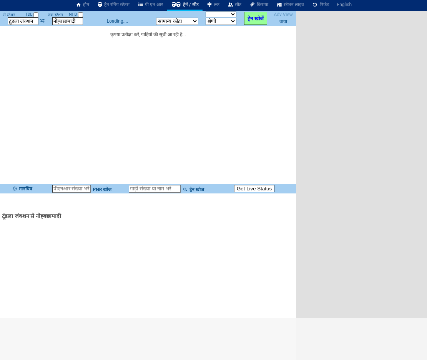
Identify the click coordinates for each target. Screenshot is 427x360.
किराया (258, 4)
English (344, 4)
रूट (213, 4)
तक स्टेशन (55, 15)
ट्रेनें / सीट (185, 4)
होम (82, 4)
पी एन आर (150, 4)
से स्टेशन (9, 15)
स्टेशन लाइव (290, 4)
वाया (283, 21)
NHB (76, 14)
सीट (234, 4)
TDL (31, 14)
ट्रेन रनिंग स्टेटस (113, 4)
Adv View (283, 14)
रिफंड (320, 4)
